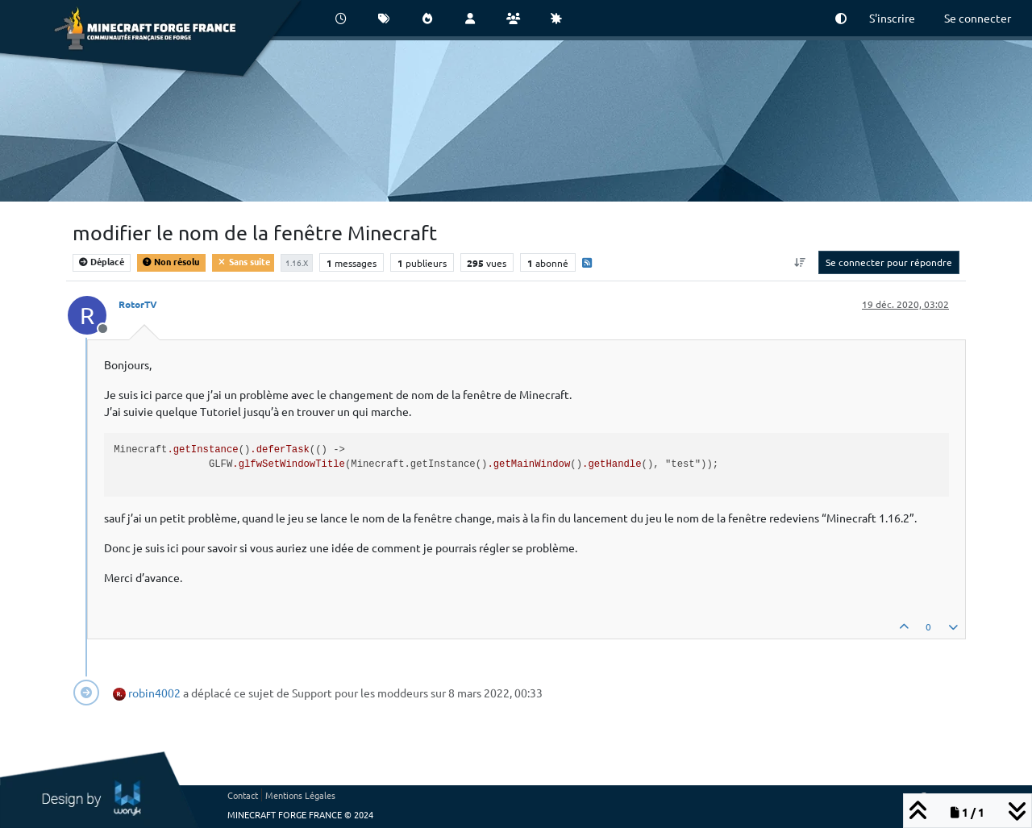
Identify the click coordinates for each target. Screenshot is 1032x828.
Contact (242, 794)
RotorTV (138, 303)
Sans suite (243, 261)
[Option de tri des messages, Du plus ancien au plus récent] (800, 262)
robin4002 (154, 692)
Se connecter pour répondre (889, 262)
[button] (841, 18)
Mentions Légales (300, 794)
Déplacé (101, 261)
